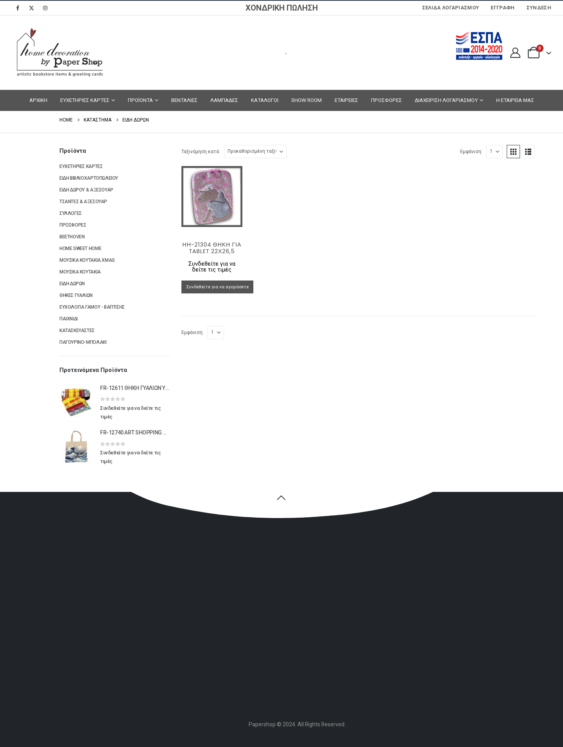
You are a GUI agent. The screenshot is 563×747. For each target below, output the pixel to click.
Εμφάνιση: (471, 151)
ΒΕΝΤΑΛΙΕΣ (184, 100)
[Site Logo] (59, 52)
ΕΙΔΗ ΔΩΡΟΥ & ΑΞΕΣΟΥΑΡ (86, 190)
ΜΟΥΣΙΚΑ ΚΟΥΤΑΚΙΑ (80, 272)
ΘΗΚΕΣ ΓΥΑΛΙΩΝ (76, 295)
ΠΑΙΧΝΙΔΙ (68, 319)
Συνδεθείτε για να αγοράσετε (217, 287)
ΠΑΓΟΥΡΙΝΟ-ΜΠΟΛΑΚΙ (82, 342)
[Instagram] (44, 7)
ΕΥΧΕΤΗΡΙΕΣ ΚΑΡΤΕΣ (84, 100)
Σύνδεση (539, 8)
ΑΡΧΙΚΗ (38, 100)
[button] (513, 151)
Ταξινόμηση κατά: (200, 151)
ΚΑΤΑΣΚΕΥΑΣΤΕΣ (77, 330)
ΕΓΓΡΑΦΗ (503, 8)
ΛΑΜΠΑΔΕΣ (224, 100)
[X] (31, 7)
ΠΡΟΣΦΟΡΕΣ (386, 100)
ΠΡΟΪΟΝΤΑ (140, 100)
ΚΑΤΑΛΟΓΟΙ (264, 100)
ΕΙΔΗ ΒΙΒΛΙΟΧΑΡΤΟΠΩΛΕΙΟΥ (88, 178)
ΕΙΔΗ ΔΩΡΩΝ (72, 283)
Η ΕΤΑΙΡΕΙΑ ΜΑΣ (515, 100)
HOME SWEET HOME (80, 248)
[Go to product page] (212, 196)
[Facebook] (17, 7)
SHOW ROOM (306, 100)
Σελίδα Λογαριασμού (450, 8)
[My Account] (515, 53)
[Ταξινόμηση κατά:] (255, 151)
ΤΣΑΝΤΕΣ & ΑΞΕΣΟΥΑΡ (83, 201)
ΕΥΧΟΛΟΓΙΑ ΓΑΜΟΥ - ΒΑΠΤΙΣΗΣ (92, 307)
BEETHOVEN (72, 236)
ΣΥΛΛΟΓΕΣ (70, 213)
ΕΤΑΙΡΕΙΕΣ (346, 100)
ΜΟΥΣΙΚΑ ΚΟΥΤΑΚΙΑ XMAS (87, 260)
